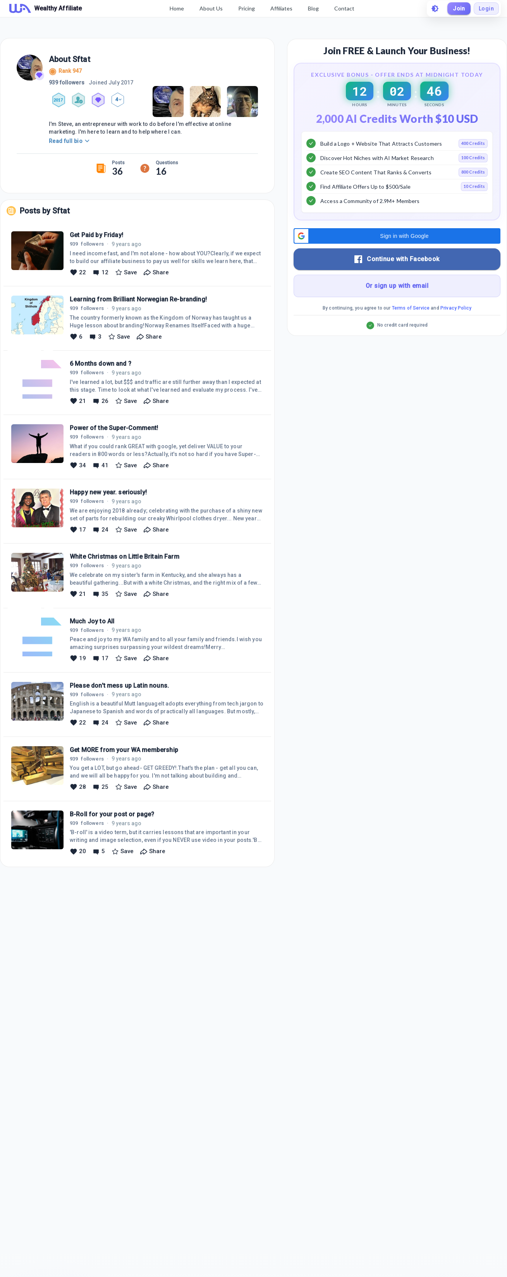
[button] (397, 255)
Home (177, 8)
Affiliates (281, 8)
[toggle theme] (435, 8)
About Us (211, 8)
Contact (344, 8)
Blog (313, 8)
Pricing (246, 8)
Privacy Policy (455, 327)
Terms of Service (411, 327)
